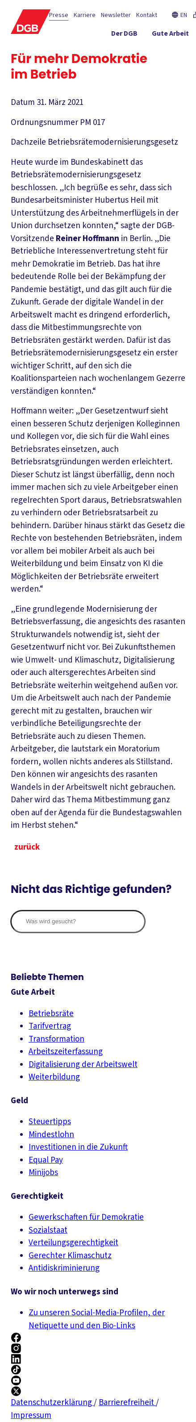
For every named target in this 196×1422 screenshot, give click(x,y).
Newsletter (116, 15)
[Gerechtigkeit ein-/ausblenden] (107, 51)
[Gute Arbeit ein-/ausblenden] (170, 35)
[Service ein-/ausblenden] (156, 51)
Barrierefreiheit (127, 1403)
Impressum (31, 1415)
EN (179, 15)
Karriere (85, 15)
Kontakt (146, 15)
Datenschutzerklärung (52, 1403)
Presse (58, 15)
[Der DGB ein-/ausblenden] (124, 35)
